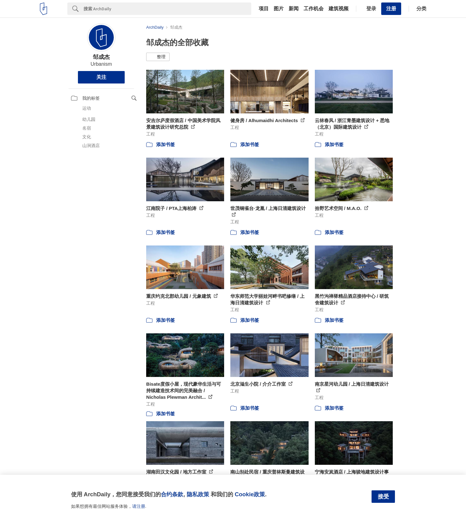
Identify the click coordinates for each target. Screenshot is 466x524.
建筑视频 (338, 8)
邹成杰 (101, 57)
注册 (391, 8)
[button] (158, 57)
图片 (279, 8)
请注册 (138, 506)
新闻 (294, 8)
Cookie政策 (250, 494)
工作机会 (314, 8)
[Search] (167, 8)
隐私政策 (198, 494)
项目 (264, 8)
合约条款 (172, 494)
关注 (101, 77)
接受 (383, 496)
